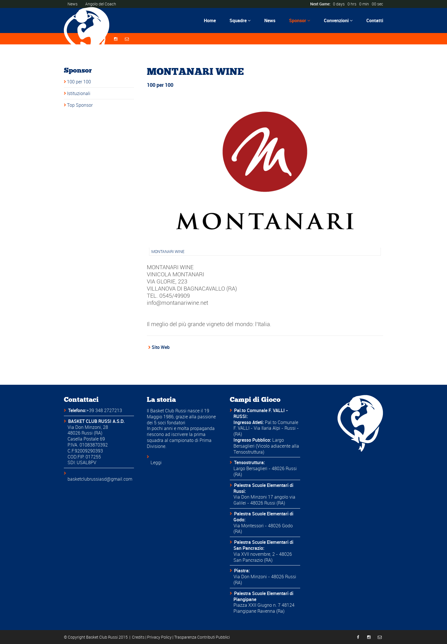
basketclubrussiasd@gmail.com (100, 479)
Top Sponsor (80, 105)
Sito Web (161, 347)
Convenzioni (338, 20)
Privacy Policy (159, 637)
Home (210, 20)
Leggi (156, 462)
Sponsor (299, 20)
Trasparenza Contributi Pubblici (202, 637)
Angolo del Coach (100, 4)
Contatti (374, 20)
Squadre (240, 20)
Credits (138, 637)
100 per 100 (79, 82)
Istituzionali (78, 93)
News (73, 4)
